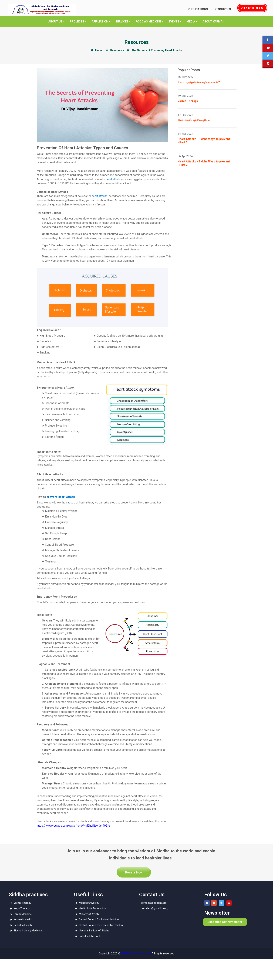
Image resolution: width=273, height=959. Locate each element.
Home (96, 50)
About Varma (213, 21)
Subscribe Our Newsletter (225, 922)
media (191, 21)
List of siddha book (89, 936)
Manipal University (88, 902)
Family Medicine (22, 914)
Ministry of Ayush (88, 914)
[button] (267, 56)
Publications (198, 9)
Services (122, 21)
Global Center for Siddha (136, 953)
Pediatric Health (22, 925)
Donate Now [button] (134, 872)
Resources (223, 9)
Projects (77, 21)
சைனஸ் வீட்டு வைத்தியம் (194, 120)
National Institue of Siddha (93, 930)
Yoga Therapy (21, 908)
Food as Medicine (148, 21)
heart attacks (99, 196)
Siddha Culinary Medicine (27, 930)
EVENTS (174, 21)
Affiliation (100, 21)
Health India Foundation (91, 908)
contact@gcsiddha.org (154, 902)
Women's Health (22, 919)
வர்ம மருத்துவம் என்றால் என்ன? (199, 82)
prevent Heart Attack (61, 497)
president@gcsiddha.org (154, 908)
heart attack (113, 179)
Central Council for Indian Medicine (98, 919)
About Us (55, 21)
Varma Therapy (188, 101)
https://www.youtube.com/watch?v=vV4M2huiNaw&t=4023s (73, 825)
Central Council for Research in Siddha (100, 925)
